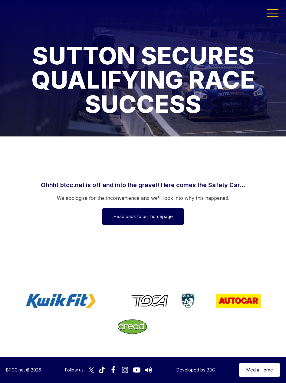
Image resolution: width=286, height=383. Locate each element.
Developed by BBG (195, 369)
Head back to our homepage (143, 216)
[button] (272, 12)
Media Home (259, 370)
